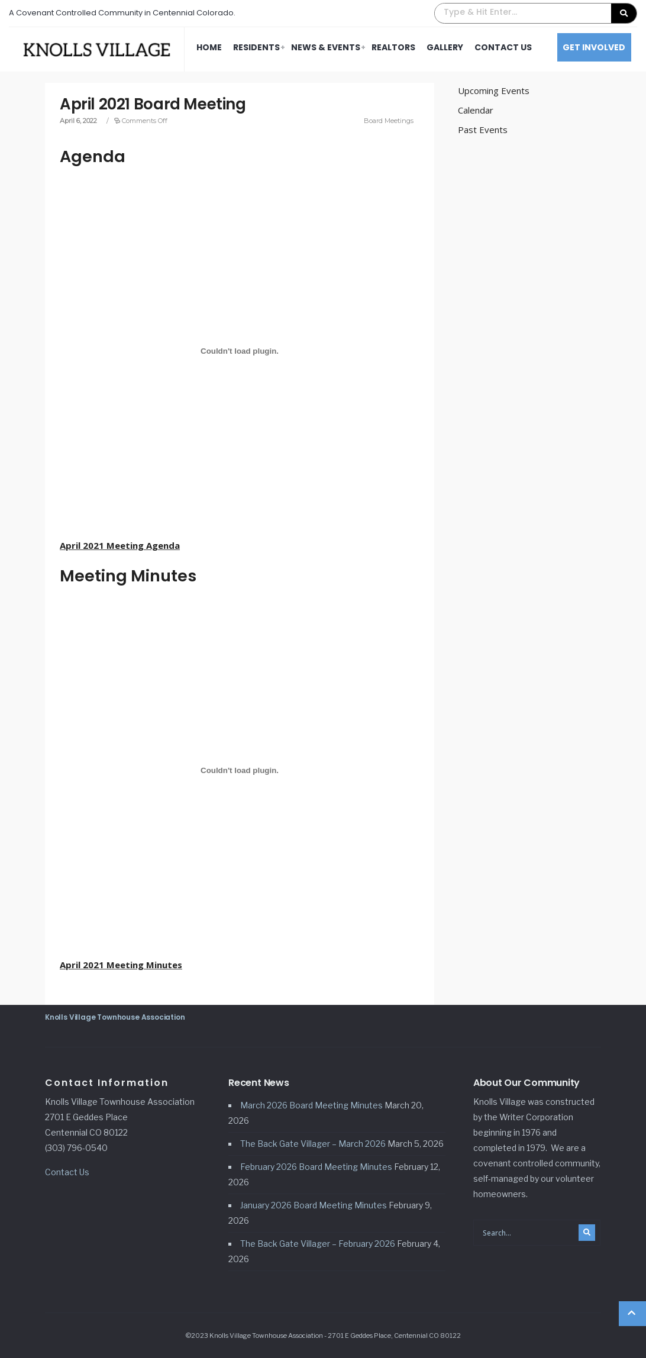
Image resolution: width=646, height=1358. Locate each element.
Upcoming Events (493, 90)
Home (209, 47)
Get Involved (594, 47)
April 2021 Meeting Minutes (121, 965)
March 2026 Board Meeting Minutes (311, 1105)
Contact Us (503, 47)
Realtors (393, 47)
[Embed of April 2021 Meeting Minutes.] (239, 770)
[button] (535, 13)
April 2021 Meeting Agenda (120, 545)
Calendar (475, 110)
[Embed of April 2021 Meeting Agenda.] (239, 351)
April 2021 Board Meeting (153, 104)
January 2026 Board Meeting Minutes (313, 1205)
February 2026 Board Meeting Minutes (316, 1167)
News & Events (325, 47)
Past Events (483, 129)
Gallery (445, 47)
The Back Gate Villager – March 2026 (313, 1144)
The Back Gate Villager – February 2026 (317, 1244)
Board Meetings (389, 121)
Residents (256, 47)
